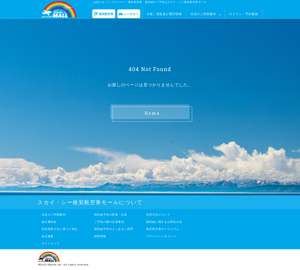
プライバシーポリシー (161, 236)
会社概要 (48, 236)
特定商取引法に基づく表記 (60, 229)
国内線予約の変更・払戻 (110, 214)
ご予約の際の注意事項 (109, 221)
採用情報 (100, 236)
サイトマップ (51, 243)
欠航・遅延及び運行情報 (164, 14)
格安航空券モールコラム (162, 229)
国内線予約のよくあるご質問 (113, 229)
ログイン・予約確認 (243, 14)
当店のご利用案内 (203, 14)
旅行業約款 (49, 221)
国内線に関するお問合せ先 (164, 221)
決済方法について (158, 214)
